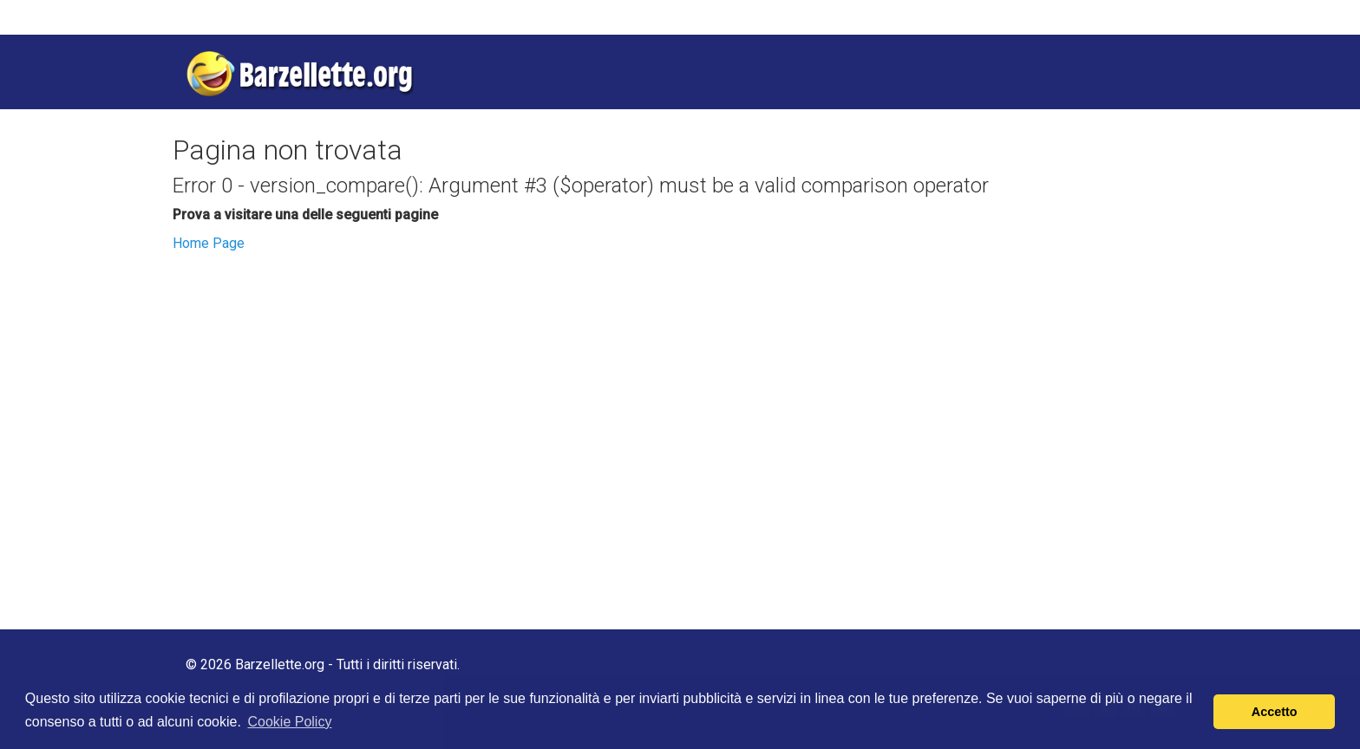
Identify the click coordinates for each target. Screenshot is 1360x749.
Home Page (209, 243)
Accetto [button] (1275, 712)
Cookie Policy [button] (289, 721)
